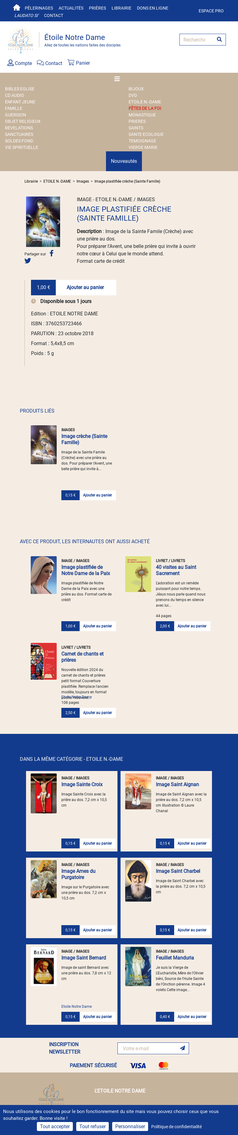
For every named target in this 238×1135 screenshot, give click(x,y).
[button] (27, 222)
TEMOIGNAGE (142, 140)
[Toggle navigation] (119, 79)
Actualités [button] (71, 8)
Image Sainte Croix (82, 784)
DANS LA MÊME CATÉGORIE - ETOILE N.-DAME (71, 759)
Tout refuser (92, 1126)
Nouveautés (124, 161)
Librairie (121, 8)
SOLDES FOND (19, 140)
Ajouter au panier (85, 287)
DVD (133, 95)
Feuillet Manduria (175, 958)
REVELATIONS (19, 127)
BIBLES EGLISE (19, 88)
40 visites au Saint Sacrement (176, 570)
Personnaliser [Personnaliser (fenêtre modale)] (130, 1126)
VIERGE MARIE (143, 147)
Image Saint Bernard (83, 958)
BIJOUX (136, 88)
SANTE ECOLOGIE (146, 134)
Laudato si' (26, 15)
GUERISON (15, 114)
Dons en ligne (152, 8)
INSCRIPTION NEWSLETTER (64, 1048)
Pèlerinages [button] (39, 8)
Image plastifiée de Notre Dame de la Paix (85, 570)
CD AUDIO (14, 95)
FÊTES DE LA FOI (145, 108)
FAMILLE (13, 108)
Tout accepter (55, 1126)
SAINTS (136, 127)
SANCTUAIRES (19, 134)
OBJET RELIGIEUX (23, 121)
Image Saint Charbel (178, 871)
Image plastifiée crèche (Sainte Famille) (127, 181)
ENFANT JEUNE (20, 101)
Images (83, 181)
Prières (97, 8)
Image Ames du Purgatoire (78, 874)
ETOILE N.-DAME (145, 101)
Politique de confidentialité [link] (176, 1126)
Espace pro (211, 10)
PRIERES (137, 121)
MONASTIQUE (142, 114)
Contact (53, 15)
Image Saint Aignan (177, 784)
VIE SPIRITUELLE (21, 147)
